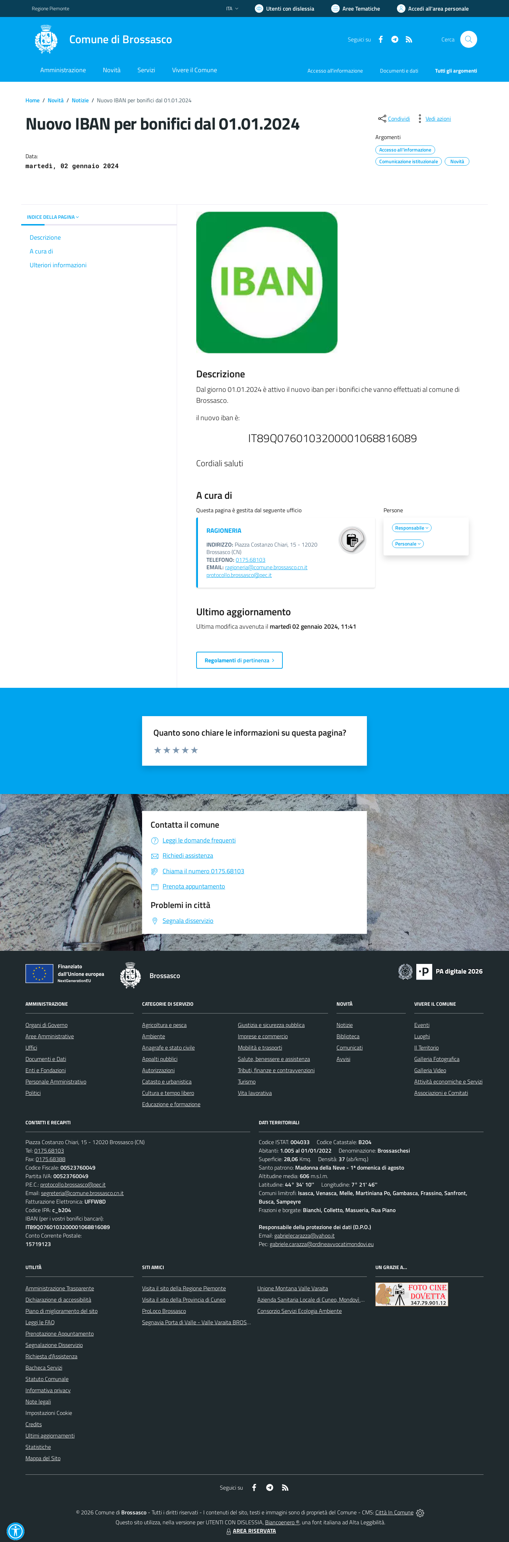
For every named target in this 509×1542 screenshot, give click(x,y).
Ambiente (153, 1036)
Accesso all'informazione (335, 71)
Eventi (421, 1025)
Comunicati (350, 1047)
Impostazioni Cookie (48, 1413)
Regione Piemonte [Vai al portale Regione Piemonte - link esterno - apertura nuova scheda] (50, 8)
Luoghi (422, 1036)
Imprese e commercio (263, 1036)
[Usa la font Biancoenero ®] (284, 8)
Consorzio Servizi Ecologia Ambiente (299, 1311)
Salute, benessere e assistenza (274, 1059)
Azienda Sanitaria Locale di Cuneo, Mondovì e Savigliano (323, 1299)
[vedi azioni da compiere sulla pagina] (432, 118)
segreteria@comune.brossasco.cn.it (82, 1193)
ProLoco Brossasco (164, 1311)
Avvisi (343, 1059)
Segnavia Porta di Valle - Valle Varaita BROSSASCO (203, 1322)
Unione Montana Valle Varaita (292, 1288)
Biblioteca (348, 1036)
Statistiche (38, 1447)
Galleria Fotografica (437, 1059)
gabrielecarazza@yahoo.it (304, 1235)
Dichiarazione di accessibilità (58, 1299)
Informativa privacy (48, 1390)
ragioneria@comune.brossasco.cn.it (266, 567)
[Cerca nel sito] (468, 39)
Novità (56, 100)
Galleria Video (430, 1070)
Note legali (38, 1401)
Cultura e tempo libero (168, 1093)
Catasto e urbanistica (167, 1081)
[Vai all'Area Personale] (432, 8)
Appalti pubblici (159, 1059)
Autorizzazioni (158, 1070)
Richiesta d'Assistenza (51, 1356)
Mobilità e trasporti (260, 1047)
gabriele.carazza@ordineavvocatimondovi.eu (322, 1244)
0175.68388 (50, 1159)
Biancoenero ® (282, 1522)
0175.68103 (250, 559)
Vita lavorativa (255, 1093)
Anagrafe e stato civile (168, 1047)
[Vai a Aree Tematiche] (355, 8)
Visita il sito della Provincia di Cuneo (184, 1299)
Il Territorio (426, 1047)
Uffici (31, 1047)
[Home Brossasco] (102, 39)
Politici (33, 1093)
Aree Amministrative (49, 1036)
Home (32, 100)
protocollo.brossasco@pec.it (239, 575)
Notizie (80, 100)
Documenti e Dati (45, 1059)
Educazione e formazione (171, 1104)
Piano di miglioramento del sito (61, 1311)
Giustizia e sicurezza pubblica (271, 1025)
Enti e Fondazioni (45, 1070)
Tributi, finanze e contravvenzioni (276, 1070)
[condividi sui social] (393, 118)
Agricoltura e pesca (164, 1025)
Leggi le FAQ (40, 1322)
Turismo (247, 1081)
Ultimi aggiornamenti (50, 1435)
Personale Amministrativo (55, 1081)
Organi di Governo (46, 1025)
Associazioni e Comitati (441, 1093)
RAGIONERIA (223, 530)
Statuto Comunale (47, 1379)
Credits (33, 1424)
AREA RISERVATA (250, 1530)
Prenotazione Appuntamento (59, 1333)
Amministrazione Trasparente (59, 1288)
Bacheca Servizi (43, 1367)
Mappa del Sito (42, 1458)
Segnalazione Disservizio (54, 1345)
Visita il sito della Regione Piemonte (184, 1288)
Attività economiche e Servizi (448, 1081)
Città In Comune (394, 1512)
